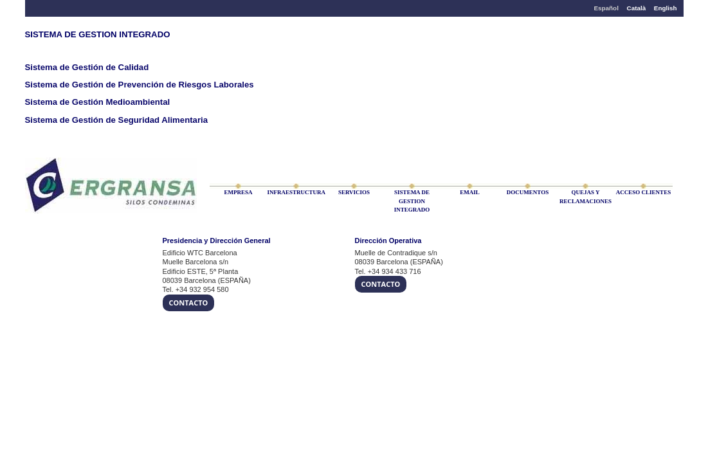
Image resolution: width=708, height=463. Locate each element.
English (665, 8)
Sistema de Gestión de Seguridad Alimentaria (116, 120)
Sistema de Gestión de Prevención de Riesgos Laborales (139, 84)
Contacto (188, 302)
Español (606, 8)
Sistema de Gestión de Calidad (87, 67)
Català (636, 8)
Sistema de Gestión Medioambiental (97, 102)
